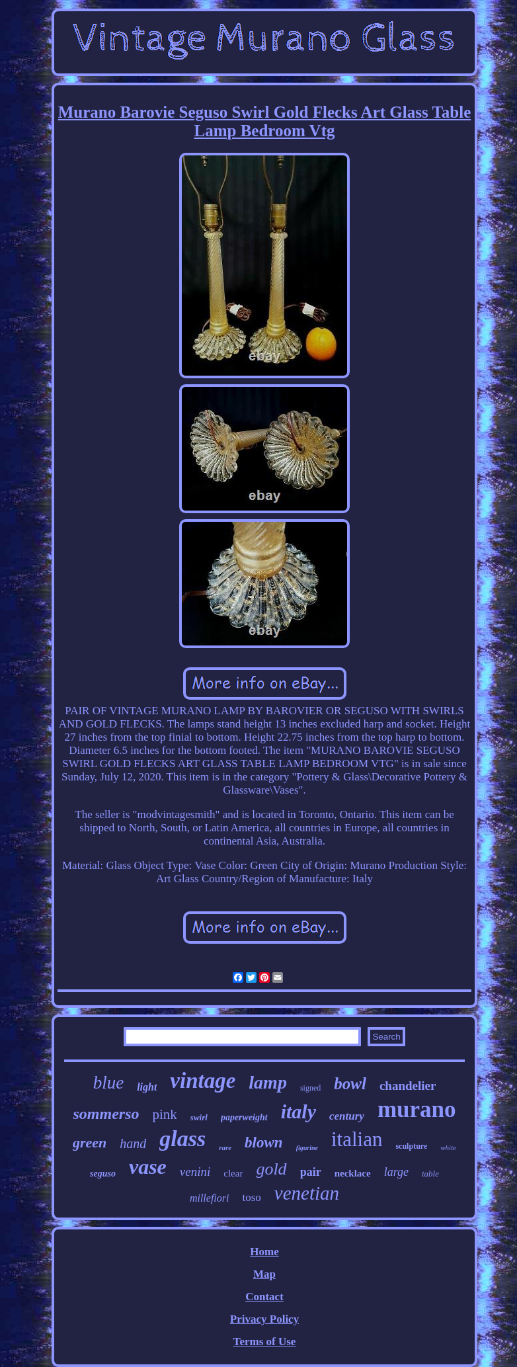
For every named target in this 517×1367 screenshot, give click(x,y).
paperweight (244, 1117)
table (430, 1174)
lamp (268, 1082)
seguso (103, 1174)
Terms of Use (264, 1341)
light (147, 1087)
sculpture (411, 1146)
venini (195, 1172)
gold (271, 1169)
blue (108, 1083)
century (346, 1116)
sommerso (106, 1113)
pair (310, 1172)
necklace (353, 1173)
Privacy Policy (264, 1319)
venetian (306, 1193)
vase (148, 1167)
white (448, 1147)
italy (298, 1111)
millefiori (209, 1198)
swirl (199, 1117)
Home (264, 1251)
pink (165, 1114)
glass (182, 1138)
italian (356, 1139)
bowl (350, 1084)
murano (417, 1109)
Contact (264, 1296)
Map (264, 1274)
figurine (307, 1147)
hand (133, 1143)
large (396, 1172)
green (89, 1142)
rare (225, 1147)
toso (251, 1197)
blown (264, 1142)
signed (310, 1088)
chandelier (407, 1086)
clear (233, 1173)
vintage (202, 1081)
